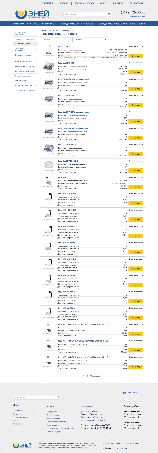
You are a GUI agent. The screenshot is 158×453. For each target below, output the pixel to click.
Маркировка (18, 24)
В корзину (136, 56)
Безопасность (87, 24)
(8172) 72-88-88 (133, 12)
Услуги (103, 3)
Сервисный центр (137, 24)
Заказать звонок (138, 16)
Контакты (118, 3)
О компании (48, 3)
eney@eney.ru (96, 417)
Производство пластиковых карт (112, 24)
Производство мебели (69, 24)
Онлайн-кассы (33, 24)
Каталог (64, 3)
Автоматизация (49, 24)
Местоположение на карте (93, 420)
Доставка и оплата (84, 3)
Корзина (138, 3)
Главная (43, 31)
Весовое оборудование (65, 31)
